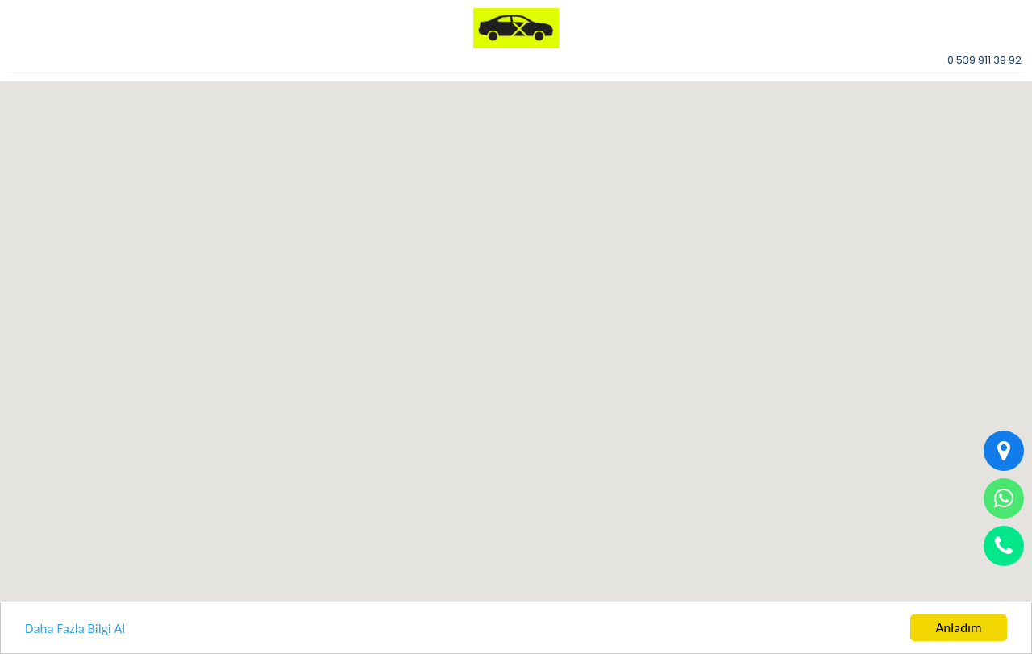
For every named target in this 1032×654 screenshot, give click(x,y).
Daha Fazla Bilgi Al (75, 628)
